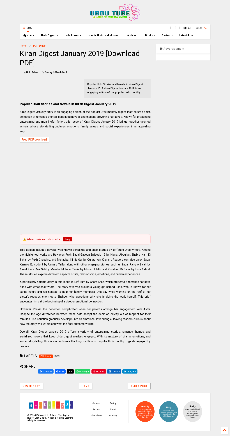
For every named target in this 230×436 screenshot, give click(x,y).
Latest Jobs (186, 35)
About (113, 409)
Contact (96, 403)
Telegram (130, 371)
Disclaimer (96, 415)
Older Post (139, 386)
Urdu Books (73, 35)
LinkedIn (114, 371)
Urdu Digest (49, 35)
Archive (133, 35)
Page (60, 371)
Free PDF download (34, 140)
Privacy (113, 415)
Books (150, 35)
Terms (96, 409)
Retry (67, 239)
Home (28, 35)
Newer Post (31, 386)
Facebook (46, 371)
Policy (113, 403)
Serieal (167, 35)
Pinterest (98, 371)
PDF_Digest (39, 45)
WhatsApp (83, 371)
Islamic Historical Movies (104, 35)
